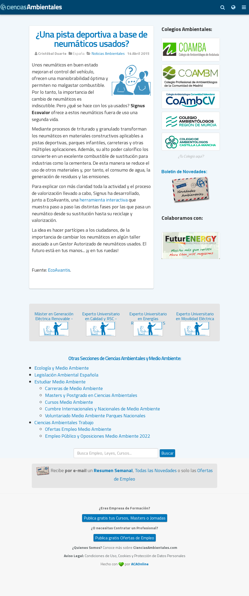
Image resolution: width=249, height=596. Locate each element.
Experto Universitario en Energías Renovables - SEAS (148, 318)
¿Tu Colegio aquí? (191, 156)
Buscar (167, 453)
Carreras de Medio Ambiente (74, 388)
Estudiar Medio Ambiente (60, 381)
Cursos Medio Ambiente (69, 402)
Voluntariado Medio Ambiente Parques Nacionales (95, 415)
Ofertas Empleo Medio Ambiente (78, 429)
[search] (116, 453)
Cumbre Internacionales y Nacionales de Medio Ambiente (102, 408)
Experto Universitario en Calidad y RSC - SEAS (101, 318)
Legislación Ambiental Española (66, 374)
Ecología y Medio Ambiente (61, 367)
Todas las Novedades (156, 470)
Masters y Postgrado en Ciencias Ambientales (91, 395)
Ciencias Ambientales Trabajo (64, 422)
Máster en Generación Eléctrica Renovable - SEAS (53, 318)
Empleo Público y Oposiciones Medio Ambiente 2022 (97, 436)
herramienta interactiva (103, 199)
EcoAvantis (59, 270)
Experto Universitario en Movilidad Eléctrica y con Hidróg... (195, 318)
